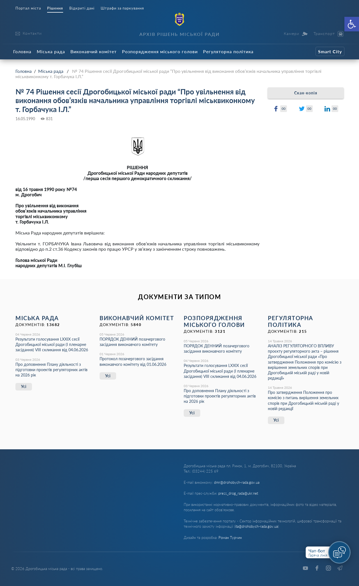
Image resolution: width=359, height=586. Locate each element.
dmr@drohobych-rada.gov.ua (236, 482)
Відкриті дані (82, 8)
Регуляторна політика (228, 51)
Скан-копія (305, 92)
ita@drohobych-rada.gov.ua (256, 526)
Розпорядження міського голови (160, 51)
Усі (23, 386)
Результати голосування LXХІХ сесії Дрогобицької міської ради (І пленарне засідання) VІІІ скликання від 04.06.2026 (51, 344)
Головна (22, 51)
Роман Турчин (230, 537)
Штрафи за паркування (122, 8)
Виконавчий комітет (93, 51)
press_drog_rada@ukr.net (238, 493)
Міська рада (51, 51)
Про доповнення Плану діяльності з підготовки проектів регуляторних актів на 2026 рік (51, 369)
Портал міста (28, 8)
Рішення (55, 8)
